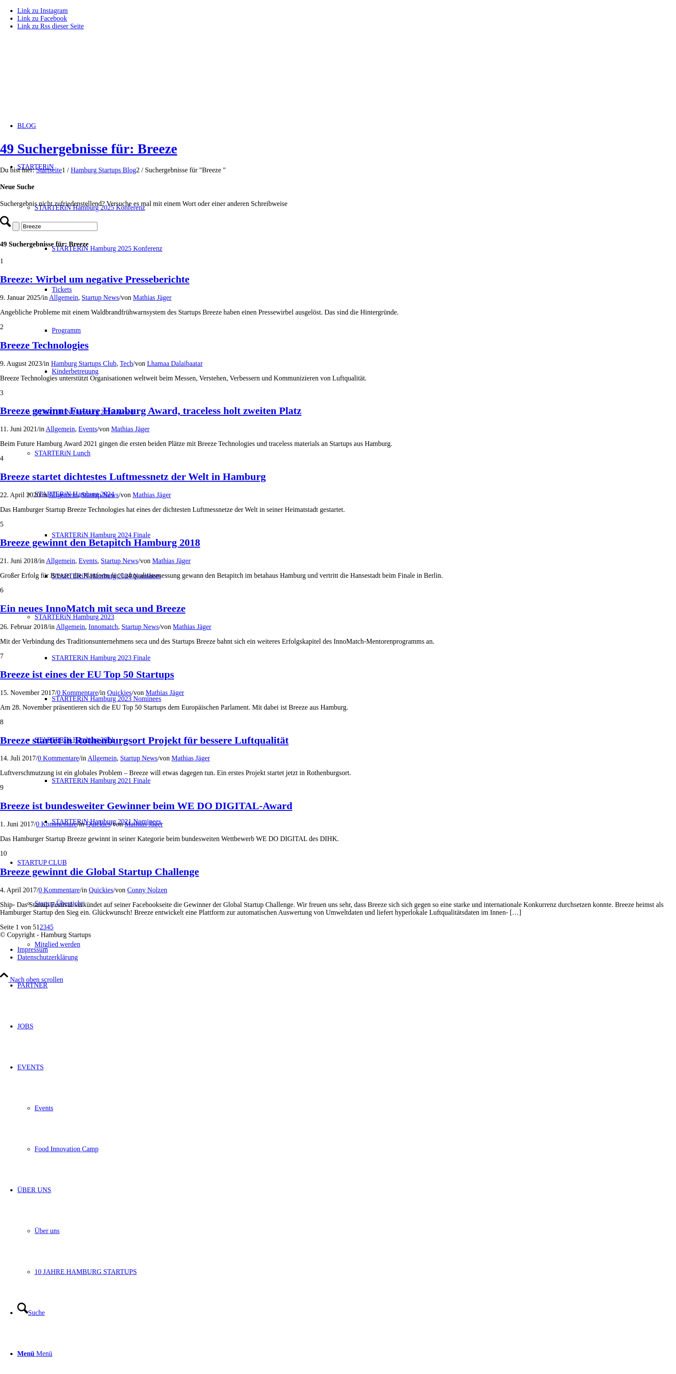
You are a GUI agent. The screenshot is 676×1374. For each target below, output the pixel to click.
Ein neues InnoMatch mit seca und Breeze (92, 608)
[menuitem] (346, 985)
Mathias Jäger (152, 297)
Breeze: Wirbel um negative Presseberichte (94, 279)
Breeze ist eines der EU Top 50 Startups (87, 674)
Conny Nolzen (147, 890)
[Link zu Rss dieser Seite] (50, 26)
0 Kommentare (77, 692)
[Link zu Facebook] (42, 18)
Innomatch (103, 626)
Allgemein (63, 297)
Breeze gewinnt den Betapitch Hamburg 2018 (100, 542)
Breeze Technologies (44, 345)
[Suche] (31, 1312)
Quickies (119, 692)
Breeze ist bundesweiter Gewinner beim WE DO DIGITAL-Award (146, 805)
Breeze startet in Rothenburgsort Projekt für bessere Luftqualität (144, 740)
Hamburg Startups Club (83, 363)
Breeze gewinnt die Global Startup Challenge (99, 871)
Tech (126, 363)
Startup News (100, 297)
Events (87, 429)
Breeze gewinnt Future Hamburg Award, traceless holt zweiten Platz (150, 410)
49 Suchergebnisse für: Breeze (88, 148)
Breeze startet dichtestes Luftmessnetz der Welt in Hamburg (133, 476)
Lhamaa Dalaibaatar (175, 363)
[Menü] (34, 1353)
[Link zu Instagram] (42, 10)
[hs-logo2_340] (64, 77)
